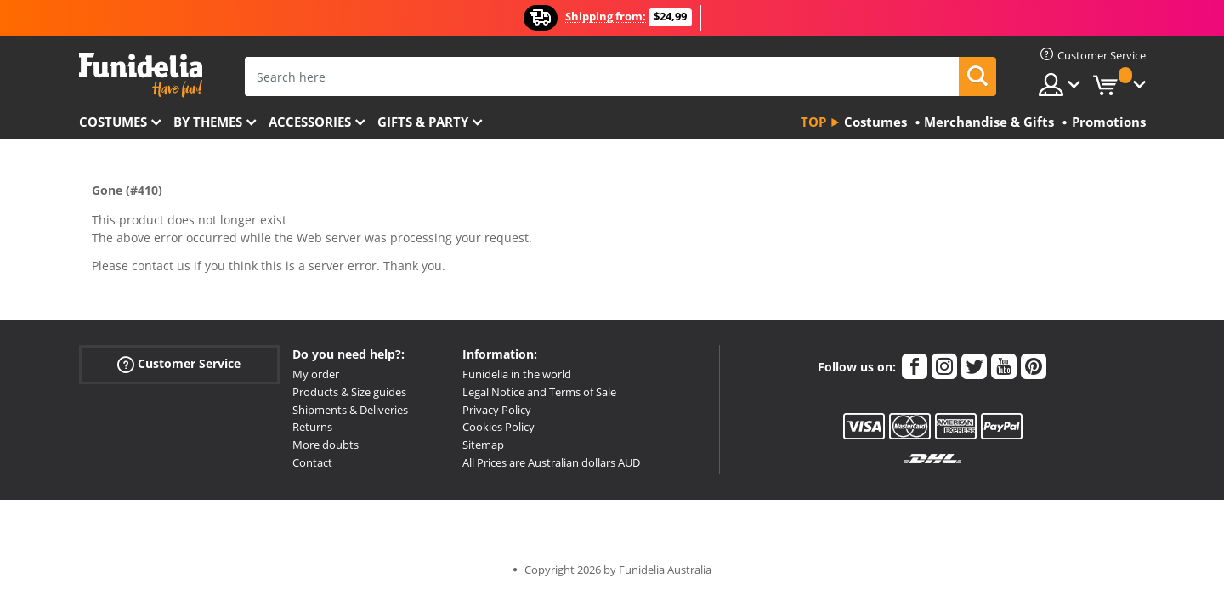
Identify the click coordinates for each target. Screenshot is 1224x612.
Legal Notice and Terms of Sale (539, 392)
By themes (207, 121)
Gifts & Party (422, 121)
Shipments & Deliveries (350, 409)
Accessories (310, 121)
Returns (312, 426)
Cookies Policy (498, 426)
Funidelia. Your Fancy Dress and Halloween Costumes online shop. (140, 75)
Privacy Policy (496, 409)
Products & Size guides (349, 392)
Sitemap (483, 444)
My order (315, 374)
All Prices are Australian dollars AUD (551, 462)
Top (813, 121)
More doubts (325, 444)
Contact (312, 462)
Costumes (113, 121)
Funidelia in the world (516, 374)
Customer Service (179, 364)
